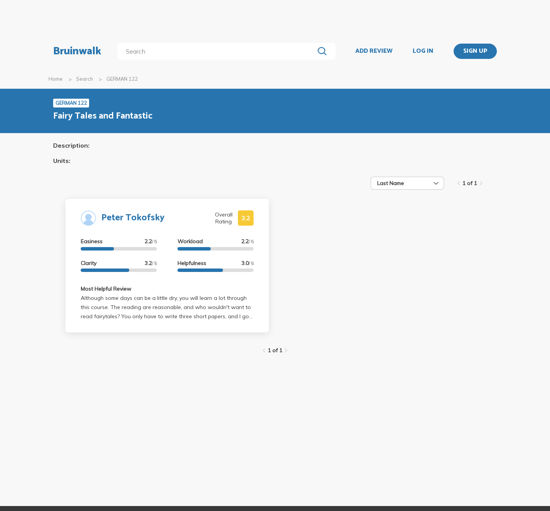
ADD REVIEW (373, 51)
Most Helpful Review (106, 288)
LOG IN (423, 51)
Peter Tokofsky (132, 217)
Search (84, 79)
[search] (217, 51)
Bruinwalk (77, 51)
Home (56, 79)
